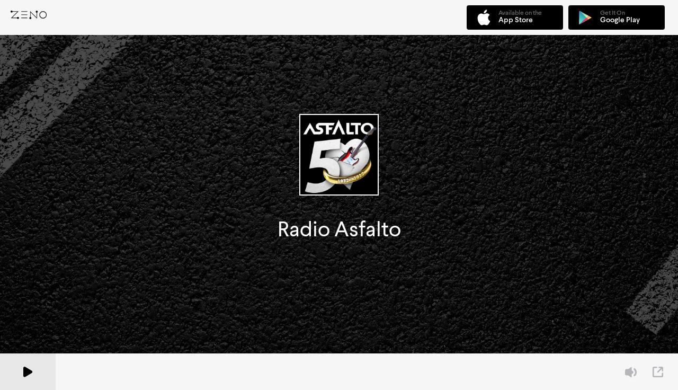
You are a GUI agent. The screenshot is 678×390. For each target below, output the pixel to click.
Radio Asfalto (339, 229)
